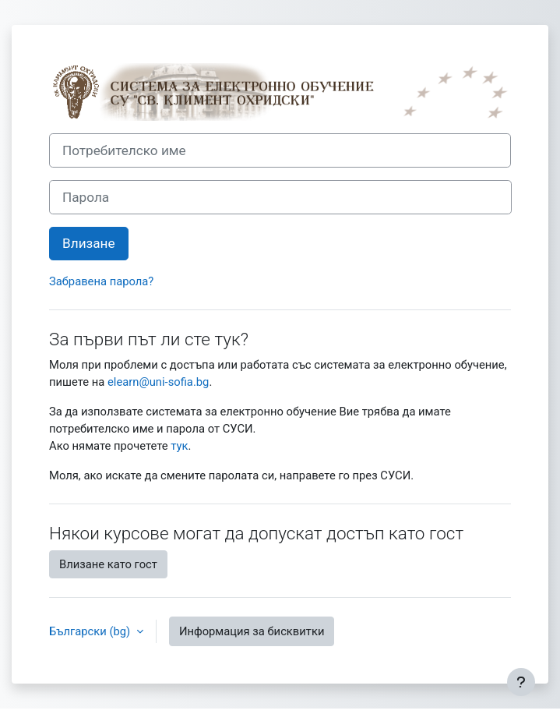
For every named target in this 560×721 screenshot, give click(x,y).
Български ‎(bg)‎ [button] (91, 631)
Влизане (88, 243)
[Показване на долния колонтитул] (521, 682)
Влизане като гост (108, 564)
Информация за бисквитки (252, 631)
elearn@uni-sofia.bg (158, 382)
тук (179, 446)
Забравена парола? (101, 281)
